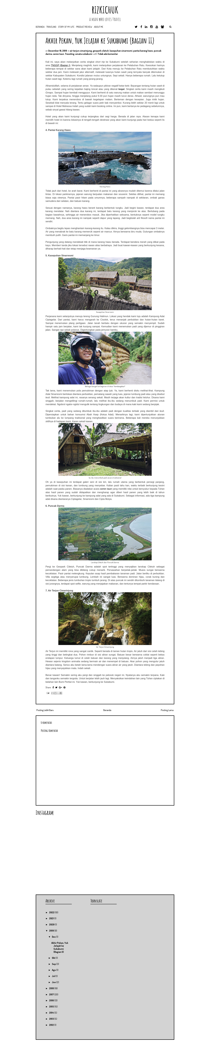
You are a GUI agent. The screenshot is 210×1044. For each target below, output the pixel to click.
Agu (54, 970)
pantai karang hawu (143, 50)
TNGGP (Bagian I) (60, 65)
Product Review (84, 26)
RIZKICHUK (105, 10)
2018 (51, 988)
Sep (54, 964)
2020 (52, 924)
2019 (51, 930)
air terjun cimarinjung (81, 50)
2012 (51, 1024)
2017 (51, 994)
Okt (54, 957)
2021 (51, 918)
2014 (51, 1012)
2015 (51, 1006)
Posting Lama (167, 710)
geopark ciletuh (101, 50)
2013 (51, 1018)
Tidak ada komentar (108, 53)
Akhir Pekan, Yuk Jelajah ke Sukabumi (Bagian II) (100, 40)
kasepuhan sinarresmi (121, 50)
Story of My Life (66, 26)
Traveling (51, 26)
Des (54, 936)
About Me (98, 26)
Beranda (40, 26)
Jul (54, 976)
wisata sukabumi (83, 53)
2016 (51, 1000)
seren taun (58, 53)
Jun (54, 982)
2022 (52, 912)
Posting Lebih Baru (45, 710)
